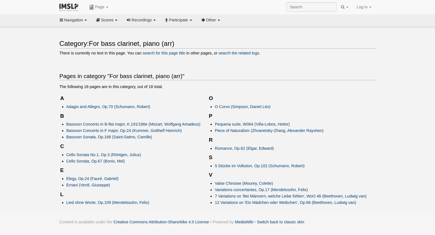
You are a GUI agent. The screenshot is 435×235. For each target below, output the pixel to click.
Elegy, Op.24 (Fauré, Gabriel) (92, 178)
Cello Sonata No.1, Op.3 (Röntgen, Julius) (103, 154)
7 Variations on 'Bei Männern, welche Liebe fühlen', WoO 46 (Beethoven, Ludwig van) (290, 196)
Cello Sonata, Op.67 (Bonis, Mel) (95, 161)
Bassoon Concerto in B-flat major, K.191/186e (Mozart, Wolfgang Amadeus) (133, 124)
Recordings (141, 20)
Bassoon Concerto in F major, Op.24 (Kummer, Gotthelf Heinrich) (124, 130)
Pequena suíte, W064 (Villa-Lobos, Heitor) (252, 124)
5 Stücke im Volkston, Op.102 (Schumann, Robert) (259, 166)
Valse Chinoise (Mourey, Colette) (244, 183)
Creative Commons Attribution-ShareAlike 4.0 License (161, 222)
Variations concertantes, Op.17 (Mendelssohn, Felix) (261, 190)
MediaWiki (244, 222)
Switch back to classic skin (280, 222)
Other (210, 20)
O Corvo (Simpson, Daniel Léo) (242, 106)
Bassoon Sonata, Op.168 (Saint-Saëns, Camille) (109, 137)
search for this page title (164, 53)
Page (98, 7)
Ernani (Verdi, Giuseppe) (88, 185)
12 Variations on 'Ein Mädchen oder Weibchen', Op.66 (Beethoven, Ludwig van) (285, 202)
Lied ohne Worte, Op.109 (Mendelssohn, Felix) (107, 202)
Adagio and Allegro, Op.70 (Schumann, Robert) (108, 106)
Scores (106, 20)
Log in (364, 7)
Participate (178, 20)
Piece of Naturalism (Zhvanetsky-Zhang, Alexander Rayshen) (269, 130)
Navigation (73, 20)
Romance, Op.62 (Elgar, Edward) (244, 148)
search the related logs (239, 53)
